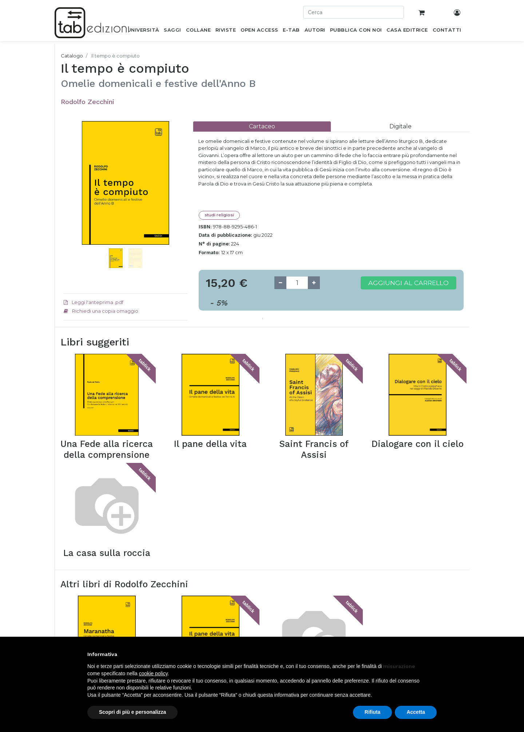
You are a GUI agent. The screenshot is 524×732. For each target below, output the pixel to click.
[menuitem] (143, 31)
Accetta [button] (415, 712)
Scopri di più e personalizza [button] (132, 712)
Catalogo (72, 56)
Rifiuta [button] (373, 712)
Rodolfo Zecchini (87, 101)
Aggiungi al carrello (408, 283)
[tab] (262, 126)
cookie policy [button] (153, 673)
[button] (73, 194)
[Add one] (314, 282)
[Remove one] (280, 282)
